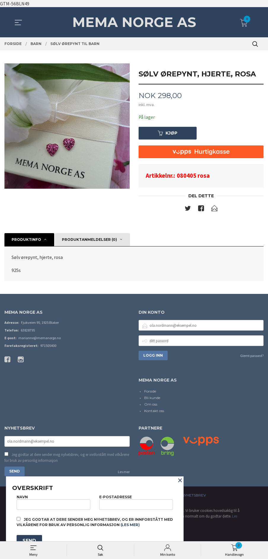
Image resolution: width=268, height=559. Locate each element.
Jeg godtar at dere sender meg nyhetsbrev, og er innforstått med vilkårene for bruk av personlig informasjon (66, 458)
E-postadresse (136, 502)
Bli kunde (152, 398)
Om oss (150, 404)
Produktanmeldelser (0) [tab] (89, 240)
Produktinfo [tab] (26, 240)
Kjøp (167, 133)
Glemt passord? (252, 356)
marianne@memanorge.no (39, 338)
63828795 (28, 330)
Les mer (124, 472)
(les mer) (130, 525)
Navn (53, 502)
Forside (150, 391)
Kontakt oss (154, 411)
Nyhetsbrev (194, 496)
